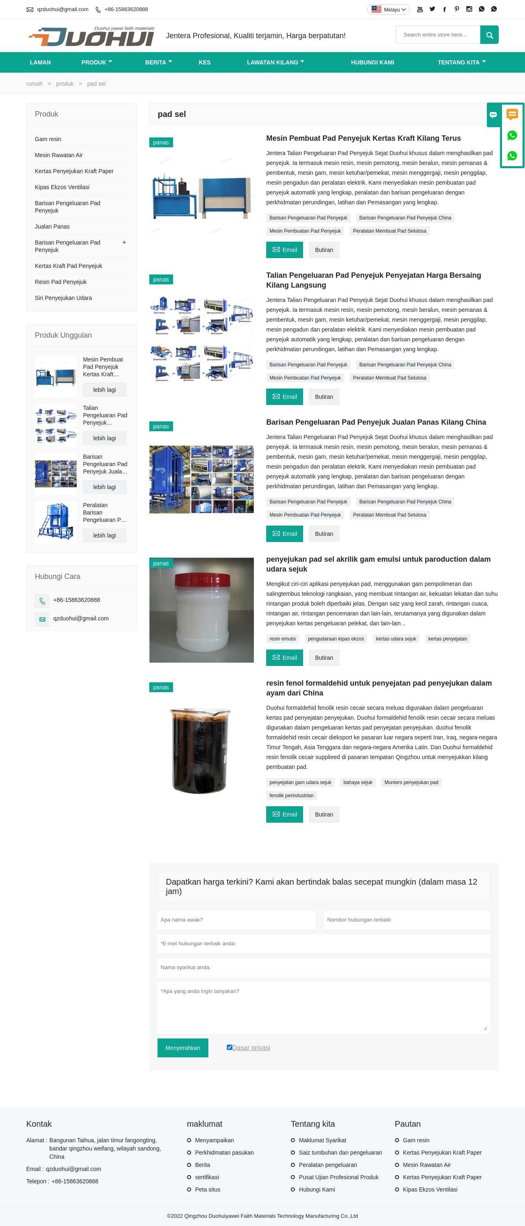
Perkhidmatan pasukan (224, 1152)
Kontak (39, 1123)
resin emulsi (282, 639)
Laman (40, 62)
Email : (35, 1169)
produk (97, 62)
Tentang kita (462, 62)
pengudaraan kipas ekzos (336, 639)
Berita (158, 62)
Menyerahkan (183, 1048)
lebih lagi (104, 390)
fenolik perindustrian (291, 795)
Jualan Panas (52, 226)
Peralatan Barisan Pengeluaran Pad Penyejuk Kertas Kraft (105, 513)
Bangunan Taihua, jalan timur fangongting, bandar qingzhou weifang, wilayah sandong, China (105, 1148)
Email (284, 249)
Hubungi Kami (317, 1189)
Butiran (324, 250)
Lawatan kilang (275, 62)
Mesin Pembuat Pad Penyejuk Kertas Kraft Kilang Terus (103, 367)
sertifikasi (207, 1177)
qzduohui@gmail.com (63, 9)
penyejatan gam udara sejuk (300, 782)
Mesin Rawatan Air (59, 155)
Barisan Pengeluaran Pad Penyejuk (308, 218)
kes (205, 62)
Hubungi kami (372, 62)
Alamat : (36, 1140)
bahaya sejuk (357, 782)
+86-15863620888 (126, 9)
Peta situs (207, 1189)
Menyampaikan (214, 1140)
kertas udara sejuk (396, 639)
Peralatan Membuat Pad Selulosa (390, 231)
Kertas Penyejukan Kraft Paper (74, 171)
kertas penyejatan (447, 639)
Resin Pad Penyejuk (61, 282)
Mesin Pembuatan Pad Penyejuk (305, 231)
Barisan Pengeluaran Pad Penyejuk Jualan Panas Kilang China (105, 464)
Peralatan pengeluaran (328, 1165)
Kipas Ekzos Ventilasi (62, 187)
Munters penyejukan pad (411, 782)
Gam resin (48, 139)
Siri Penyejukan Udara (63, 298)
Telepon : (38, 1181)
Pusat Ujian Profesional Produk (339, 1177)
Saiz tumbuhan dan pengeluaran (340, 1152)
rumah (34, 83)
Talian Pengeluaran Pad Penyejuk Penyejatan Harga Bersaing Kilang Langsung (105, 415)
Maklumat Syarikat (322, 1140)
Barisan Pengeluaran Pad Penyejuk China (405, 218)
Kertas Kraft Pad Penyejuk (68, 266)
